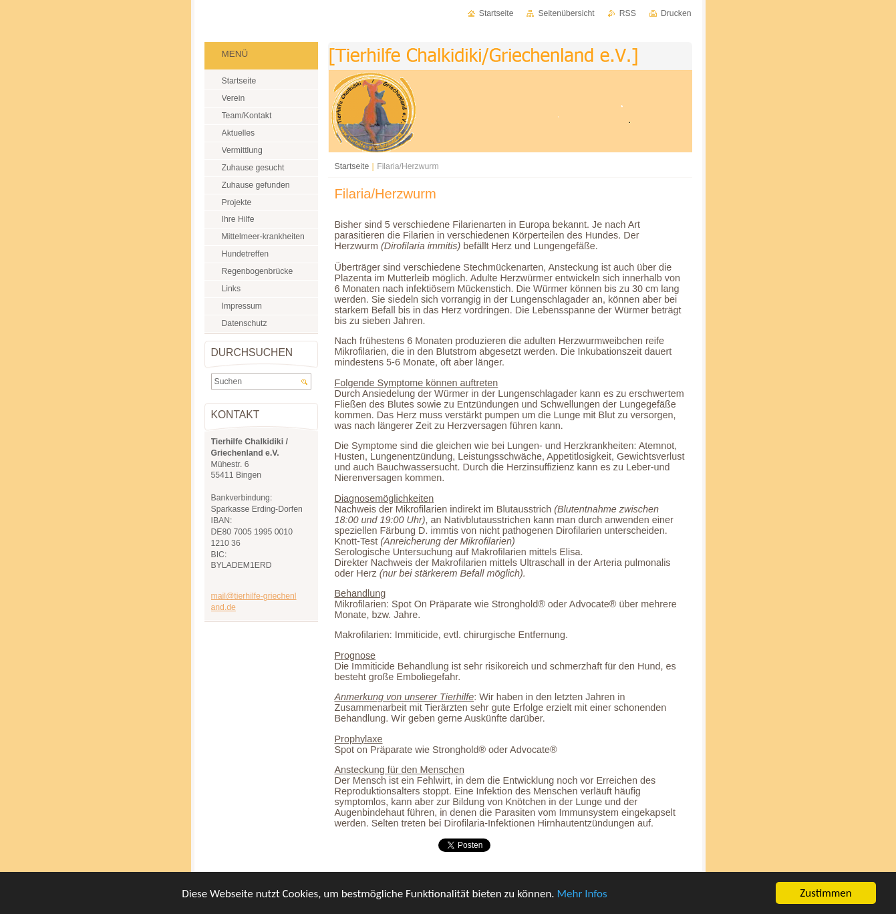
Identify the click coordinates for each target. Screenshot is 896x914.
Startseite (352, 166)
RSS (627, 13)
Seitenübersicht (566, 13)
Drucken (676, 13)
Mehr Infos (582, 894)
